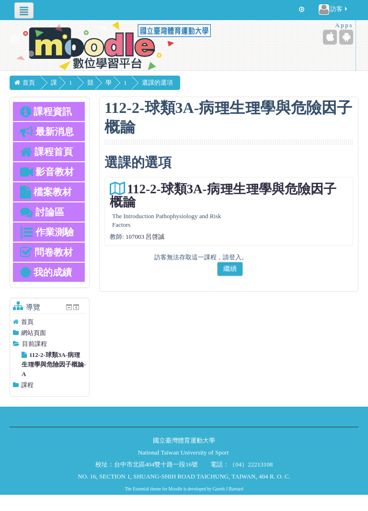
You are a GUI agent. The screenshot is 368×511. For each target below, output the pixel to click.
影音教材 (47, 172)
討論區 (42, 212)
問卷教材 (46, 252)
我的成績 (46, 272)
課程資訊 (46, 111)
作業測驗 (47, 232)
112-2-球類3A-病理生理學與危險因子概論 (223, 195)
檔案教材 (46, 192)
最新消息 (47, 131)
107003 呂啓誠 (145, 236)
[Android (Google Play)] (346, 37)
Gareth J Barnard (228, 489)
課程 (27, 385)
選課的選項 (201, 82)
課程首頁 (46, 151)
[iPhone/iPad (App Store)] (330, 37)
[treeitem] (49, 322)
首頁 (27, 321)
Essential (141, 489)
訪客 (334, 9)
